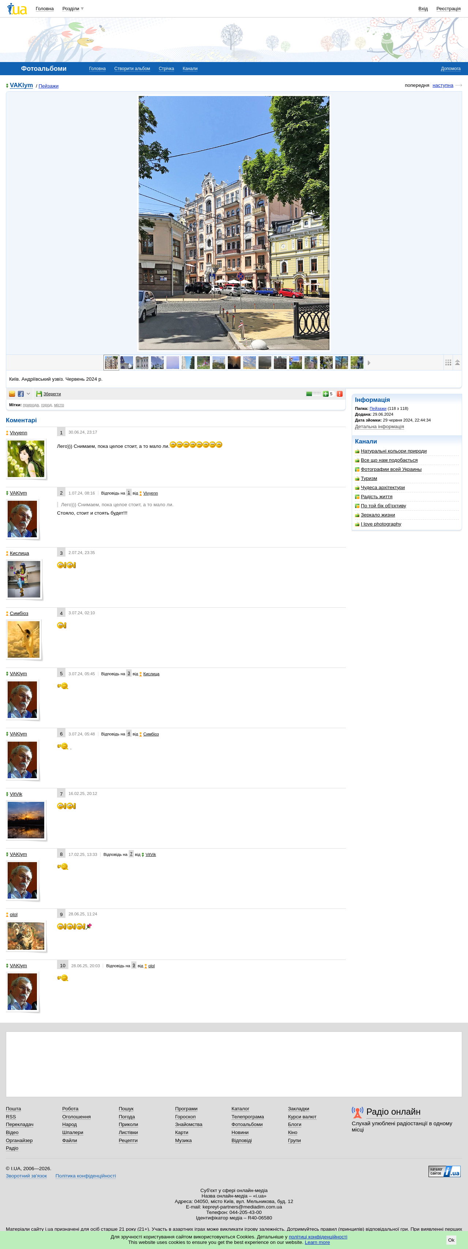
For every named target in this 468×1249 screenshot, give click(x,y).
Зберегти (48, 394)
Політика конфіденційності (86, 1176)
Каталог (240, 1108)
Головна (45, 8)
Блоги (295, 1124)
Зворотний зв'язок (26, 1176)
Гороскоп (185, 1116)
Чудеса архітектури (380, 487)
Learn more (317, 1242)
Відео (12, 1132)
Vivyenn (16, 432)
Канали (190, 68)
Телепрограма (247, 1116)
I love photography (378, 524)
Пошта (13, 1108)
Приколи (128, 1124)
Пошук (126, 1108)
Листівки (128, 1132)
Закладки (298, 1108)
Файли (69, 1140)
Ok (451, 1240)
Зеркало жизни (375, 515)
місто (59, 405)
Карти (181, 1132)
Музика (183, 1140)
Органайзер (19, 1140)
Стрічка (166, 68)
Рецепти (128, 1140)
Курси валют (302, 1116)
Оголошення (76, 1116)
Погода (127, 1116)
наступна (443, 85)
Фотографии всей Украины (388, 469)
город (46, 405)
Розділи (71, 8)
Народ (69, 1124)
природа (31, 405)
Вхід (423, 8)
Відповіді (241, 1140)
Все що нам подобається (386, 460)
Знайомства (189, 1124)
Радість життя (374, 496)
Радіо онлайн (393, 1112)
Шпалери (72, 1132)
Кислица (17, 553)
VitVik (14, 794)
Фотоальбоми (247, 1124)
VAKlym (21, 85)
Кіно (293, 1132)
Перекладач (19, 1124)
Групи (294, 1140)
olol (12, 914)
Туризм (366, 478)
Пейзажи (48, 86)
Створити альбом (132, 68)
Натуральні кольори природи (391, 451)
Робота (70, 1108)
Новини (240, 1132)
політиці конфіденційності (318, 1237)
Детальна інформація (379, 426)
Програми (186, 1108)
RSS (11, 1116)
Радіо (12, 1148)
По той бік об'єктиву (380, 505)
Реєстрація (449, 8)
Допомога (451, 68)
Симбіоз (17, 613)
